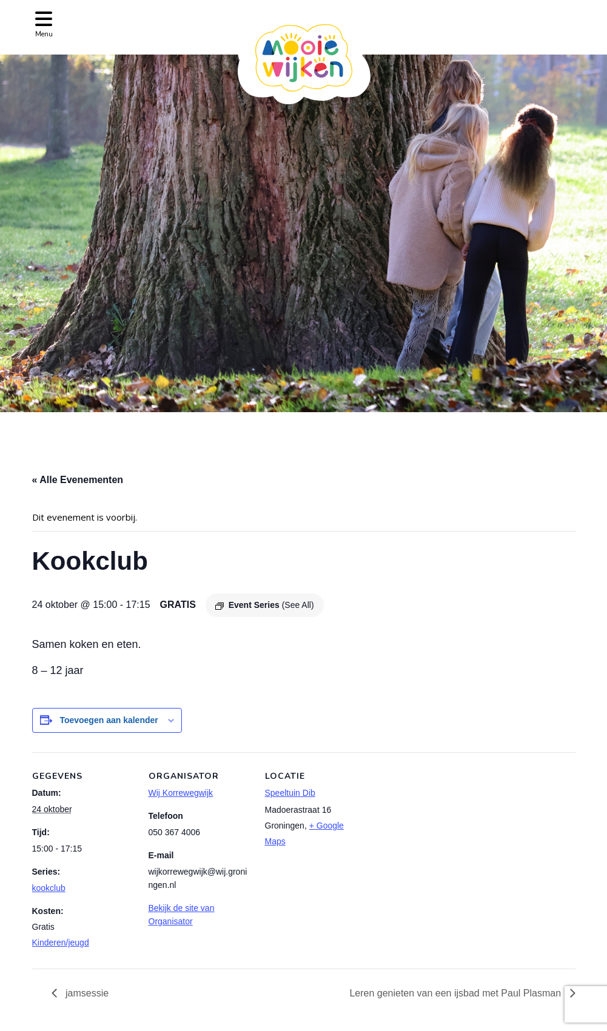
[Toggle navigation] (44, 23)
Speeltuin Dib (290, 793)
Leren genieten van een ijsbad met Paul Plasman (456, 993)
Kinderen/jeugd (60, 942)
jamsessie (86, 993)
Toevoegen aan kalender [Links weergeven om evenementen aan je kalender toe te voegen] (108, 720)
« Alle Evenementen (78, 480)
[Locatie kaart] (445, 835)
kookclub (48, 888)
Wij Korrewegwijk (181, 793)
